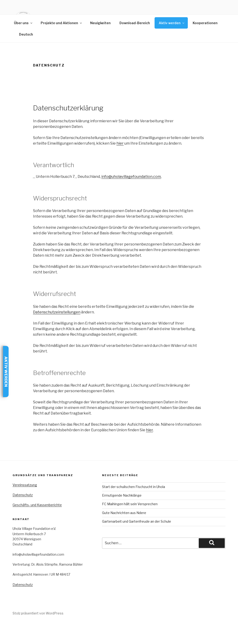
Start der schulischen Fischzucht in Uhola (133, 487)
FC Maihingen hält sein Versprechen (130, 504)
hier (120, 143)
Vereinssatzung (25, 485)
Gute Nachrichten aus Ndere (124, 513)
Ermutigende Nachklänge (122, 495)
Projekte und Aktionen (62, 23)
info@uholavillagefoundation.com (131, 176)
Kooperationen (205, 23)
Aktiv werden (172, 23)
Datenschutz (23, 495)
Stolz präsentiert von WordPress (38, 613)
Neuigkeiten (100, 23)
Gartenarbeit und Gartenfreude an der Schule (136, 521)
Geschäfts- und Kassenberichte (37, 505)
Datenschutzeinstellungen (56, 312)
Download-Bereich (134, 23)
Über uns (23, 23)
